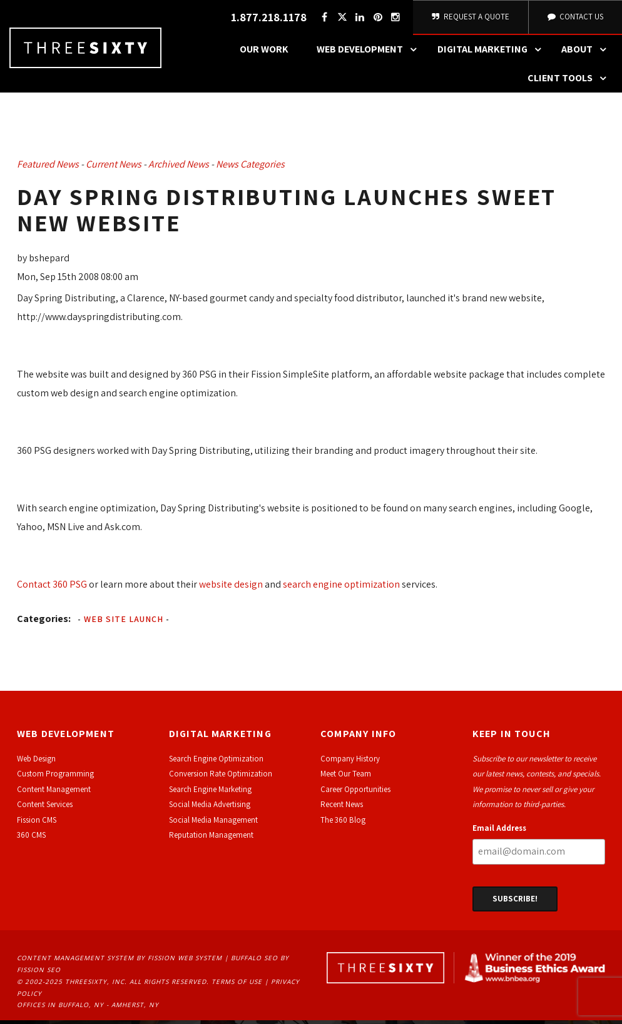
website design (231, 587)
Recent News (341, 808)
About (587, 53)
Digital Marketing (492, 53)
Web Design (36, 762)
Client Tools (570, 82)
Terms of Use (237, 985)
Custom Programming (55, 777)
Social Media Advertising (209, 808)
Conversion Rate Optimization (220, 777)
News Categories (250, 167)
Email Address (499, 831)
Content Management (54, 793)
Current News (113, 167)
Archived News (178, 167)
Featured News (48, 167)
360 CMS (31, 838)
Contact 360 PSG (52, 587)
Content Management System (75, 961)
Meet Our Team (345, 777)
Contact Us (574, 18)
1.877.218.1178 (267, 19)
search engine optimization (341, 587)
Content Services (45, 808)
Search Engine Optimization (216, 762)
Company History (350, 762)
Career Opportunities (355, 793)
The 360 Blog (342, 823)
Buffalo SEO (254, 961)
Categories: (44, 621)
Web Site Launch (123, 622)
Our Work (264, 52)
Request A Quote (470, 18)
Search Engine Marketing (210, 793)
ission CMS (38, 823)
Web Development (370, 53)
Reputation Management (211, 838)
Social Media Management (213, 823)
